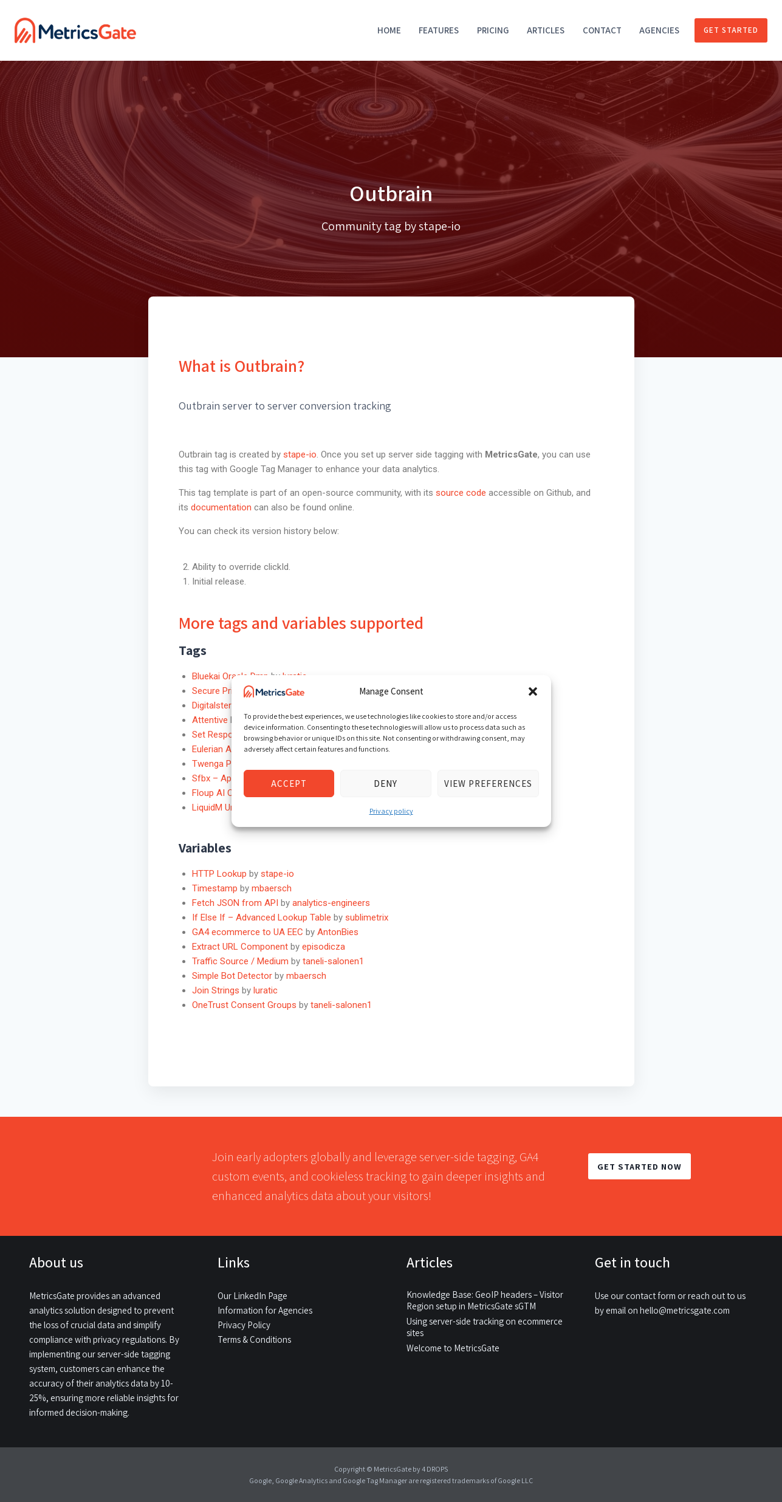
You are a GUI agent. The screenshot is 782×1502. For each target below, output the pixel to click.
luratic (265, 990)
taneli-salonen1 (333, 961)
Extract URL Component (240, 946)
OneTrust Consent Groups (244, 1005)
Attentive (210, 720)
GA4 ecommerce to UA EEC (247, 932)
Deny (385, 783)
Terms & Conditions (254, 1339)
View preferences (488, 783)
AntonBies (337, 932)
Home (389, 30)
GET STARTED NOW (639, 1166)
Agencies (659, 30)
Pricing (493, 30)
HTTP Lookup (219, 873)
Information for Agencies (265, 1310)
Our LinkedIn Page (252, 1295)
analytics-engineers (331, 902)
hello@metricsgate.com (685, 1310)
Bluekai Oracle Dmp (230, 676)
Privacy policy (391, 810)
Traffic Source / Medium (240, 961)
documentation (221, 507)
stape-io (300, 454)
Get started (731, 30)
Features (439, 30)
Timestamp (215, 888)
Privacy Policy (244, 1325)
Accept (289, 783)
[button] (533, 691)
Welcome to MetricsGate (452, 1348)
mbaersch (272, 888)
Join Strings (215, 990)
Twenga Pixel (218, 763)
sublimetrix (366, 917)
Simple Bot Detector (232, 975)
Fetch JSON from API (235, 902)
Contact (602, 30)
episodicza (323, 946)
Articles (545, 30)
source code (462, 492)
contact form (651, 1295)
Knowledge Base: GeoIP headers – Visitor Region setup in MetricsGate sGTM (484, 1300)
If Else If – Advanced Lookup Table (261, 917)
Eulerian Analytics (227, 749)
